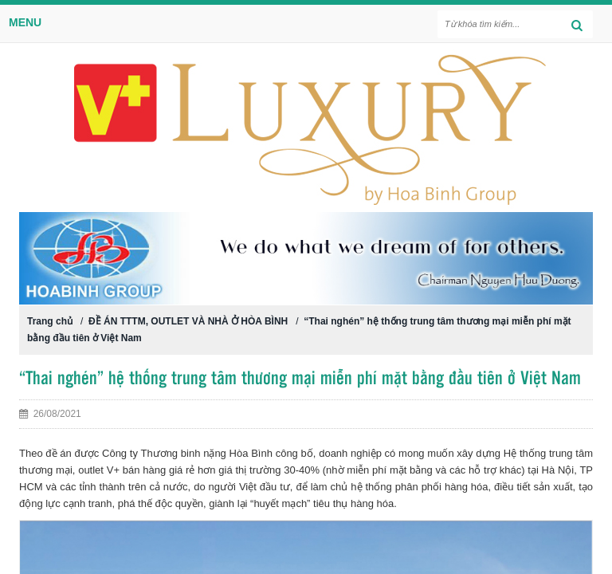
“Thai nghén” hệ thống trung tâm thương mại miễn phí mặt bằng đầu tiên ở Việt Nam (300, 379)
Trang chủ (50, 321)
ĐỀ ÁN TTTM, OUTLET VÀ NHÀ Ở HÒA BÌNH (188, 321)
